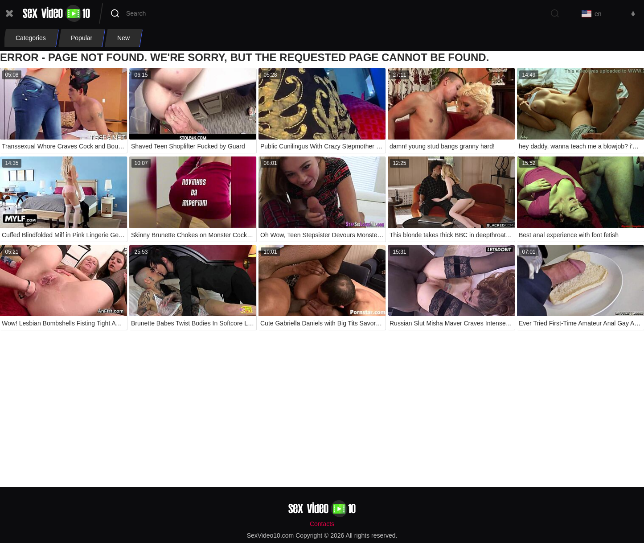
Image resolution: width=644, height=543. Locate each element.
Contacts (322, 523)
